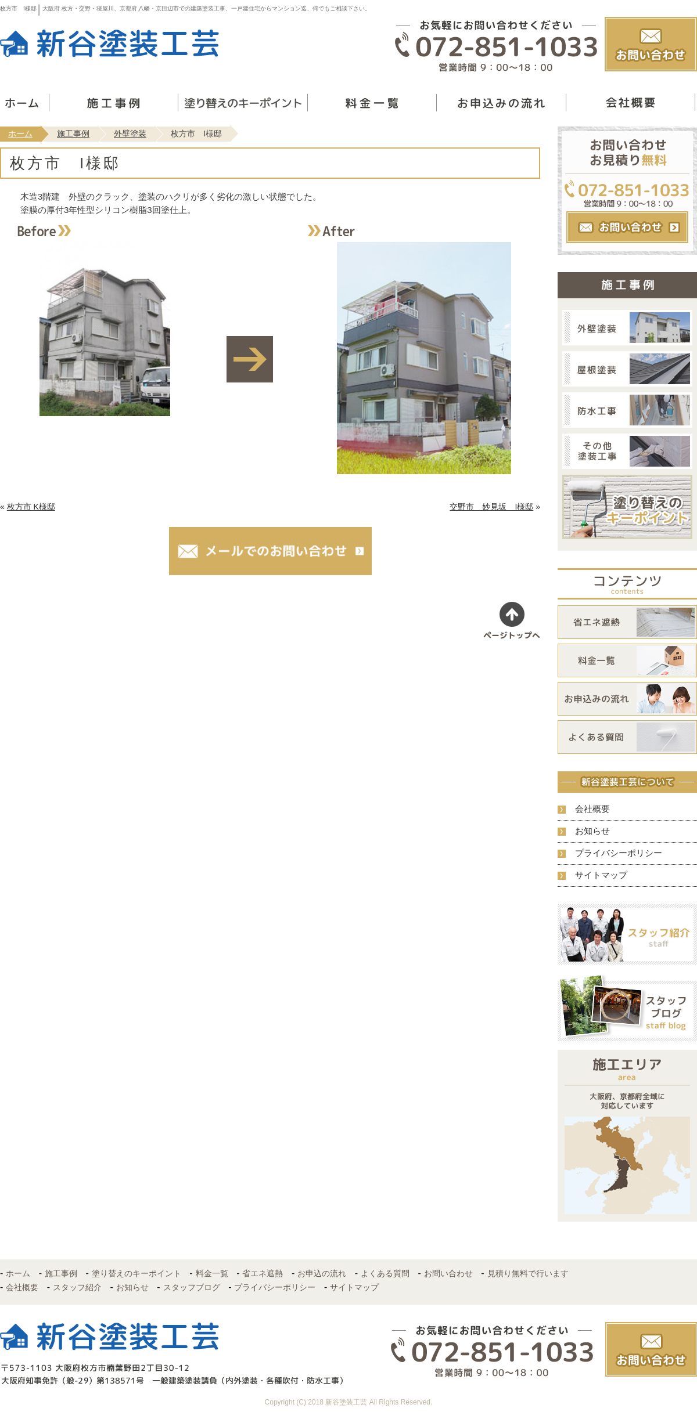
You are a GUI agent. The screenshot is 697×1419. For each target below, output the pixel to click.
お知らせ (592, 831)
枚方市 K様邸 (31, 506)
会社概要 (592, 809)
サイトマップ (601, 875)
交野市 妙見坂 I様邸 (491, 506)
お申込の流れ (321, 1273)
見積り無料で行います (528, 1273)
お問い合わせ (448, 1273)
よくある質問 (385, 1273)
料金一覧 (212, 1273)
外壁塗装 (130, 133)
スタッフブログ (191, 1287)
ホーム (20, 133)
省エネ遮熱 (262, 1273)
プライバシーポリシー (618, 853)
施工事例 (73, 133)
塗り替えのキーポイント (136, 1273)
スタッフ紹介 (77, 1287)
